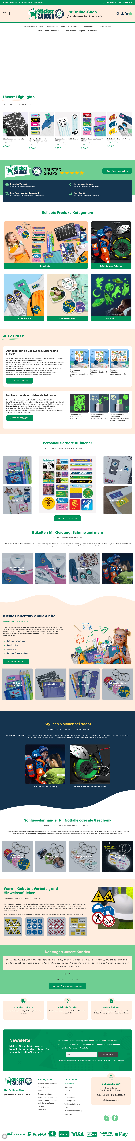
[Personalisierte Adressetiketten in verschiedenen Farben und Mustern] (117, 500)
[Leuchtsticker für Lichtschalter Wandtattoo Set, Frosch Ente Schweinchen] (119, 395)
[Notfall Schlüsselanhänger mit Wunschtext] (117, 684)
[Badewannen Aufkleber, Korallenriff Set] (99, 350)
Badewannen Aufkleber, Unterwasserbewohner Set (79, 373)
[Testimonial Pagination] (58, 979)
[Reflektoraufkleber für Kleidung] (45, 745)
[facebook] (9, 13)
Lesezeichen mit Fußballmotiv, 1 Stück (67, 140)
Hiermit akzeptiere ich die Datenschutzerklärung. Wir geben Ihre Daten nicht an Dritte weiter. (93, 1060)
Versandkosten (10, 143)
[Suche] (118, 13)
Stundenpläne (12, 645)
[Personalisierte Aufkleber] (67, 456)
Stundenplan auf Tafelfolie (13, 139)
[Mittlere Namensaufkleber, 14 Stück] (93, 113)
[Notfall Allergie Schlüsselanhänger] (84, 856)
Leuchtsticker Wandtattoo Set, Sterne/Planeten (76, 417)
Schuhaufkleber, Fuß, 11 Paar (118, 139)
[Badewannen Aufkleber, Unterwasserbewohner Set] (79, 350)
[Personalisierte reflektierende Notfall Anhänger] (117, 856)
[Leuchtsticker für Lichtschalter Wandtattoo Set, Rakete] (99, 395)
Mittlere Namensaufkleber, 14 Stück (92, 140)
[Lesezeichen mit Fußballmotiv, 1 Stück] (67, 113)
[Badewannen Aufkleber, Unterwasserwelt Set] (119, 350)
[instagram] (4, 13)
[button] (5, 131)
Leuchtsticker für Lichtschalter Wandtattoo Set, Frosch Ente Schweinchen (119, 418)
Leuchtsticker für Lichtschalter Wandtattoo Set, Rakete (99, 417)
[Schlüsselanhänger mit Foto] (50, 856)
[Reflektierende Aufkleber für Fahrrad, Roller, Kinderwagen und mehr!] (90, 745)
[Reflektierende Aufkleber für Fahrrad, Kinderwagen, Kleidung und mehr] (111, 246)
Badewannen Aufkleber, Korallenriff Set (98, 372)
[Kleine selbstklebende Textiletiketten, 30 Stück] (41, 113)
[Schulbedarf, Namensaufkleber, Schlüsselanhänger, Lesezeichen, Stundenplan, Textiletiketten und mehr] (45, 246)
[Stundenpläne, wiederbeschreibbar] (50, 684)
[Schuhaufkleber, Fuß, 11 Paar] (119, 113)
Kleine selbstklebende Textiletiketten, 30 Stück (38, 140)
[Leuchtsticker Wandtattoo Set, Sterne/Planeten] (79, 395)
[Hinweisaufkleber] (78, 926)
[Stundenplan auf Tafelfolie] (15, 113)
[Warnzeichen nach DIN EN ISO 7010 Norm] (13, 926)
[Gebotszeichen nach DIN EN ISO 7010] (34, 926)
